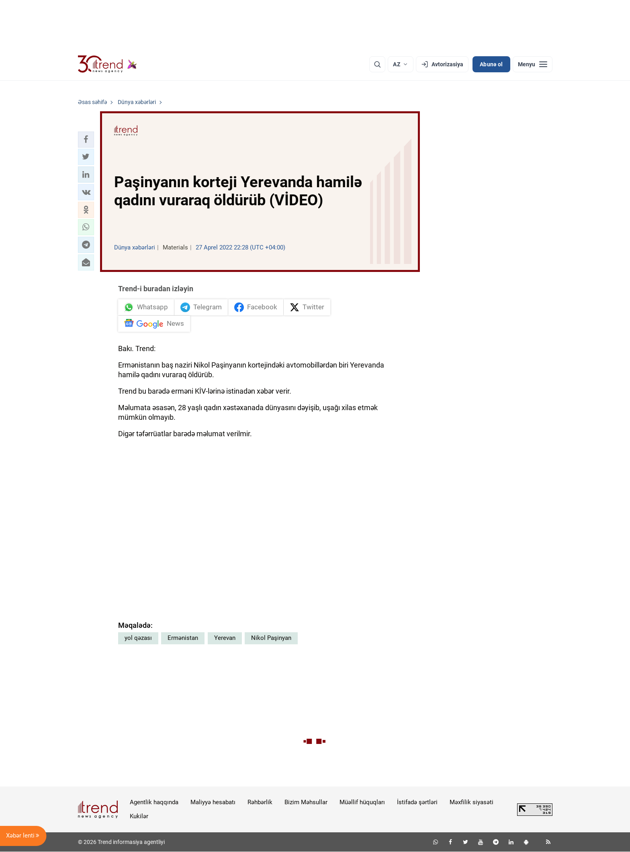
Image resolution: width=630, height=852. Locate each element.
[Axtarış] (377, 64)
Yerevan (224, 638)
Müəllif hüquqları (362, 802)
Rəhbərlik (260, 802)
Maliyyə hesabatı (212, 802)
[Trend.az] (107, 64)
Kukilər (139, 816)
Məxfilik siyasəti (471, 802)
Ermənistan (183, 638)
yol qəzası (138, 638)
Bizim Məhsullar (305, 802)
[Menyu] (532, 64)
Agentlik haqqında (154, 802)
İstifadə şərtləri (417, 802)
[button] (86, 139)
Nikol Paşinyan (271, 638)
